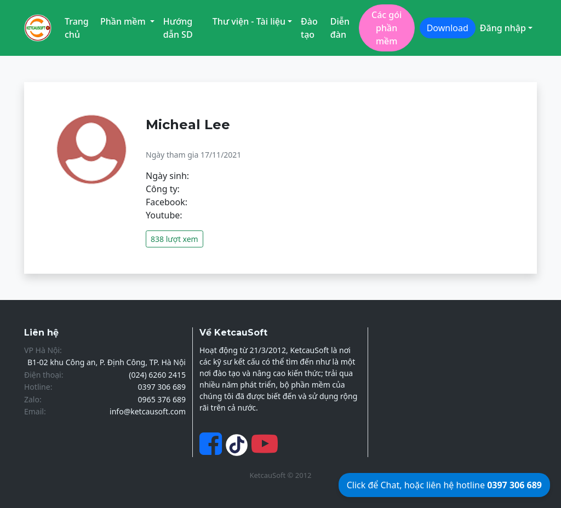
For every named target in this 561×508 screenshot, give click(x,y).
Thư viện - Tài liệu (249, 21)
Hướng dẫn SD (178, 28)
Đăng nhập (503, 28)
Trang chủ (77, 28)
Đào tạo (309, 28)
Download (447, 28)
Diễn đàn (340, 28)
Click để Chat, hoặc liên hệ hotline (444, 485)
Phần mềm (124, 21)
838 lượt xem (174, 239)
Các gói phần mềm (386, 28)
